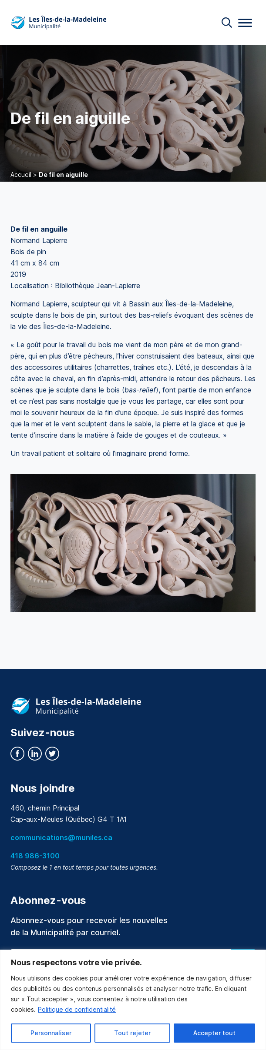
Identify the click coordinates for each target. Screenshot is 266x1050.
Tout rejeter (132, 1033)
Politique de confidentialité (77, 1009)
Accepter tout (214, 1033)
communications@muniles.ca (61, 837)
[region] (133, 1000)
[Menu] (245, 23)
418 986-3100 (35, 855)
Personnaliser (50, 1033)
